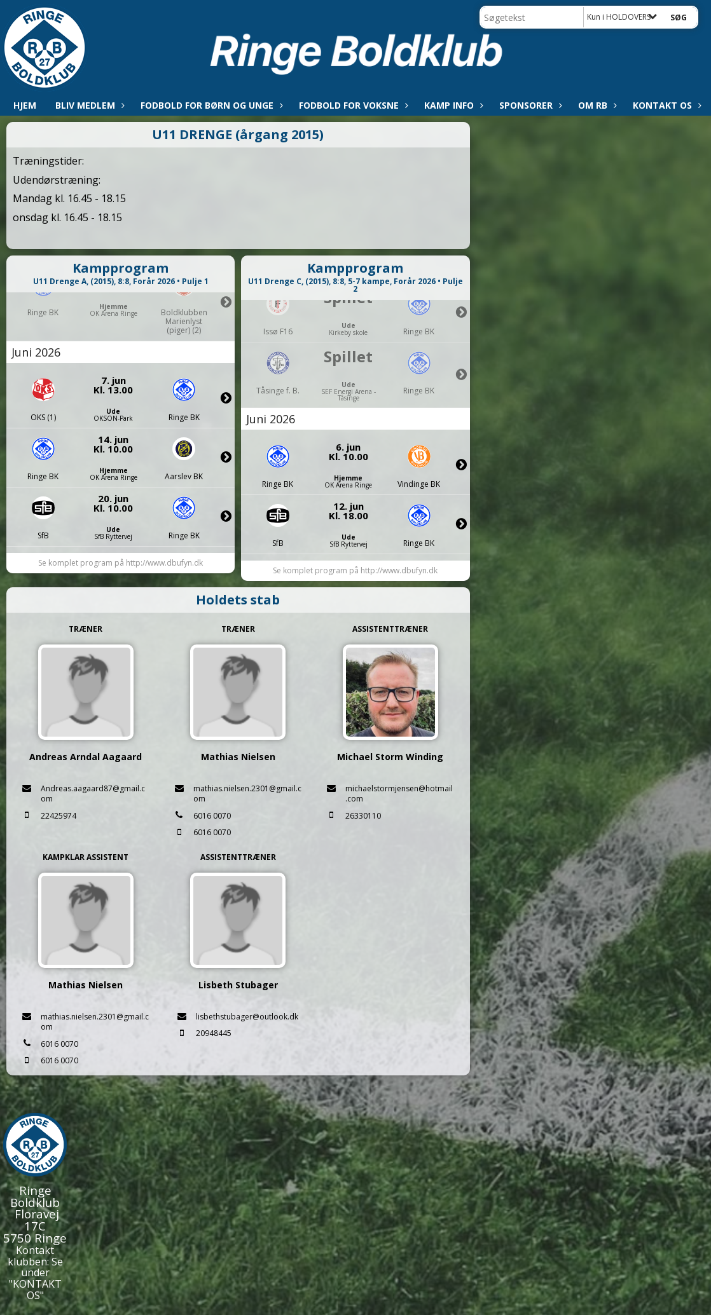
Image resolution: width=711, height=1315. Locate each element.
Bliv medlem (88, 105)
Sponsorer (529, 105)
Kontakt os (665, 105)
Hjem (24, 105)
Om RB (596, 105)
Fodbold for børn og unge (210, 105)
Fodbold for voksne (352, 105)
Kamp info (452, 105)
